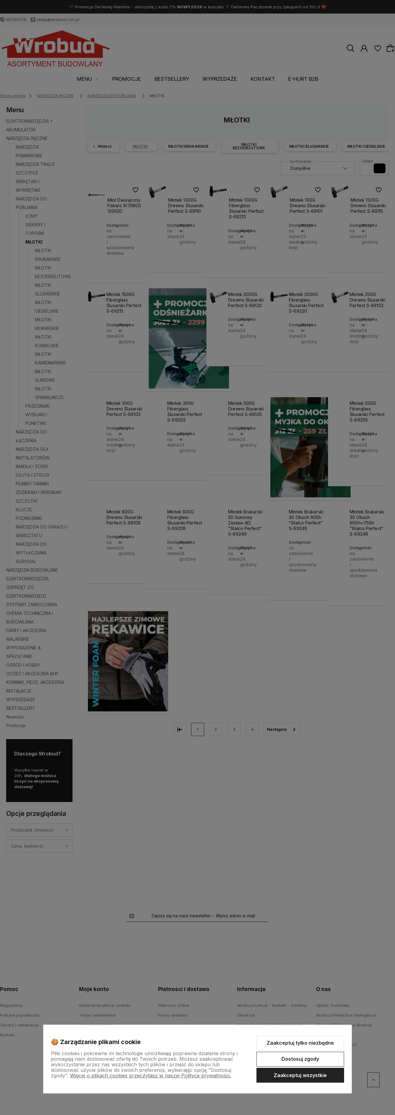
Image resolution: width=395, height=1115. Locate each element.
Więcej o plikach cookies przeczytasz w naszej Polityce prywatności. (150, 1075)
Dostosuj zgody (300, 1059)
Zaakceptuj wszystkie (300, 1075)
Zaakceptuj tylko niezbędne (300, 1043)
